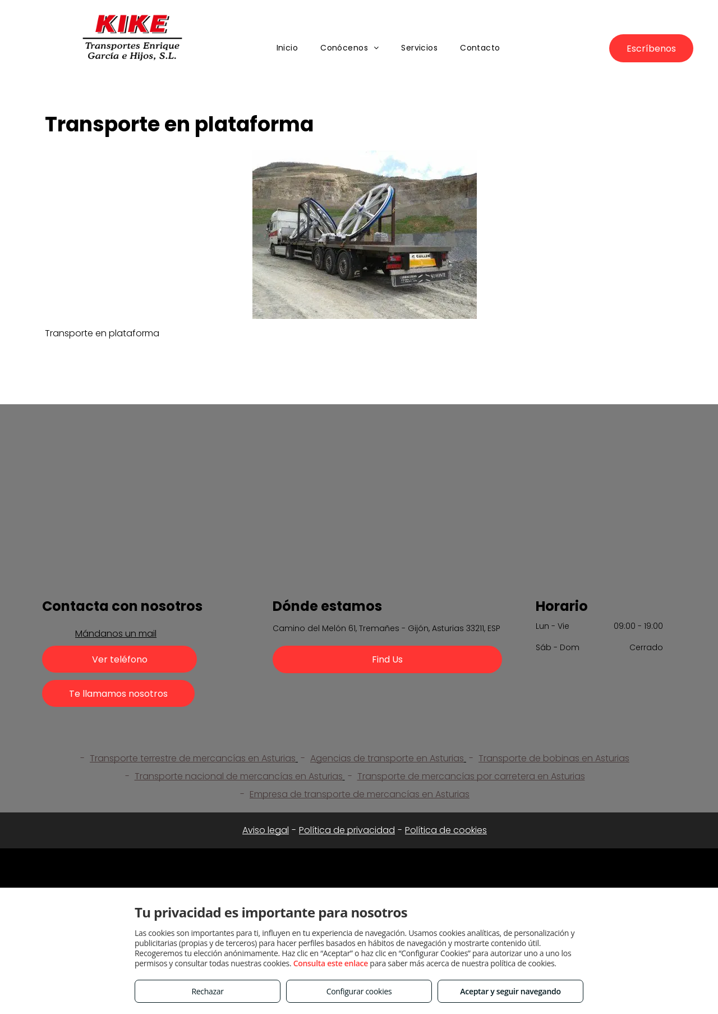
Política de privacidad (347, 830)
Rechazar (207, 991)
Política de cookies (446, 830)
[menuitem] (287, 48)
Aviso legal (265, 830)
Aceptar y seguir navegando (510, 991)
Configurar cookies (359, 991)
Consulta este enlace (330, 963)
